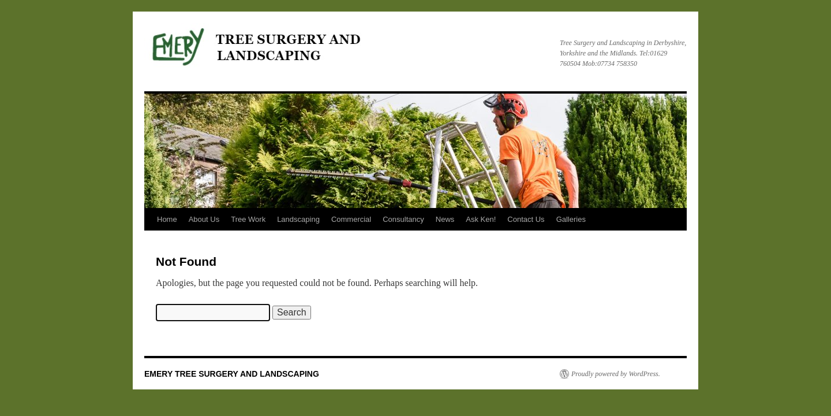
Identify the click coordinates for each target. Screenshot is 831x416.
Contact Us (525, 219)
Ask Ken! (481, 219)
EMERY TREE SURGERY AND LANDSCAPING (231, 373)
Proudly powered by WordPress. (615, 374)
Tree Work (248, 219)
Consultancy (403, 219)
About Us (204, 219)
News (445, 219)
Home (167, 219)
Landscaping (298, 219)
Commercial (351, 219)
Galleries (571, 219)
